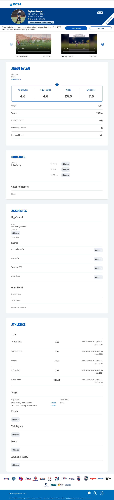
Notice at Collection (38, 498)
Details (53, 403)
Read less (16, 79)
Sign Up (101, 28)
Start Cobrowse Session (79, 498)
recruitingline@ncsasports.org (18, 493)
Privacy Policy (46, 498)
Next (102, 44)
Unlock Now (76, 28)
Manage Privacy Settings (55, 498)
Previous (11, 44)
